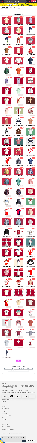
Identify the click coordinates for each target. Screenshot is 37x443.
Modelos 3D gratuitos (6, 404)
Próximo (19, 360)
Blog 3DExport (4, 411)
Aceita (24, 440)
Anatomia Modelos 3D (28, 376)
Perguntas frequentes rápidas (7, 421)
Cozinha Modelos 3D (29, 368)
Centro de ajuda (4, 419)
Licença (3, 422)
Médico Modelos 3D (19, 374)
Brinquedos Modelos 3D (9, 374)
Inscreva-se (33, 1)
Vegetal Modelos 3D (21, 372)
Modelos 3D (4, 401)
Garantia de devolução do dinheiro (8, 429)
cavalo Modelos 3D (12, 370)
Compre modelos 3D (7, 399)
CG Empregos (4, 413)
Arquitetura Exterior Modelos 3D (23, 370)
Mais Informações (4, 438)
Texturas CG (4, 406)
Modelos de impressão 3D (6, 403)
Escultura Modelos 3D (8, 368)
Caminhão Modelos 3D (19, 376)
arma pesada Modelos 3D (9, 376)
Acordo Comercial (5, 424)
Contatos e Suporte (6, 415)
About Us (4, 383)
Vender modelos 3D (5, 408)
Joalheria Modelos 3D (30, 372)
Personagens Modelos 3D (19, 368)
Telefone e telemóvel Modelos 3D (9, 372)
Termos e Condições (5, 427)
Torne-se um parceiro (5, 410)
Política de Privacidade (6, 426)
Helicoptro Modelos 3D (28, 374)
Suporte (3, 417)
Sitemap (34, 434)
